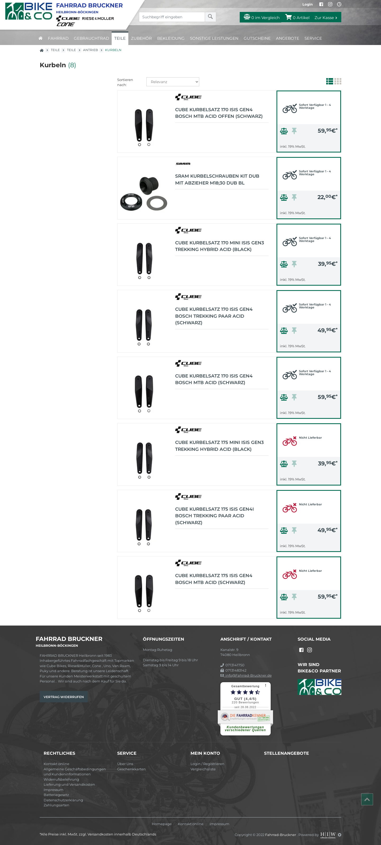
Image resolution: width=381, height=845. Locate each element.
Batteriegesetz (56, 795)
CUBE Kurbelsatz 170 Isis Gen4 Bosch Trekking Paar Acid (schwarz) (214, 316)
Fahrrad (58, 38)
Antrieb (90, 50)
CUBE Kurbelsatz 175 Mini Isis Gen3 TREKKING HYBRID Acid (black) (219, 446)
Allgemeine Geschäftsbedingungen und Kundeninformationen (75, 771)
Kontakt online (56, 764)
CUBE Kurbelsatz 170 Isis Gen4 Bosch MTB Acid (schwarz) (214, 379)
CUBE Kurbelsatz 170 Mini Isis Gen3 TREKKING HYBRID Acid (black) (219, 246)
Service (313, 38)
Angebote (287, 38)
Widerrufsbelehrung (61, 779)
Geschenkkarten (131, 769)
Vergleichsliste (203, 769)
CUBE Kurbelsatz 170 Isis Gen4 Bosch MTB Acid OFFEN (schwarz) (219, 113)
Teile (120, 38)
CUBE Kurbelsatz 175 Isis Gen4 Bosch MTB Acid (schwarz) (213, 579)
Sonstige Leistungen (214, 38)
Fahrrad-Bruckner (281, 835)
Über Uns (125, 764)
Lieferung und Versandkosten (69, 784)
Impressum (54, 790)
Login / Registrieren (207, 764)
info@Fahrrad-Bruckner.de (246, 675)
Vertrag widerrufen (64, 697)
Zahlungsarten (56, 805)
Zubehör (141, 38)
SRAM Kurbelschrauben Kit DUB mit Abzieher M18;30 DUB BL (217, 179)
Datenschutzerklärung (63, 800)
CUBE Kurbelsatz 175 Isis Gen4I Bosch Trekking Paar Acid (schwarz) (214, 515)
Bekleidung (171, 38)
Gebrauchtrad (91, 38)
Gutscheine (257, 38)
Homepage (162, 824)
